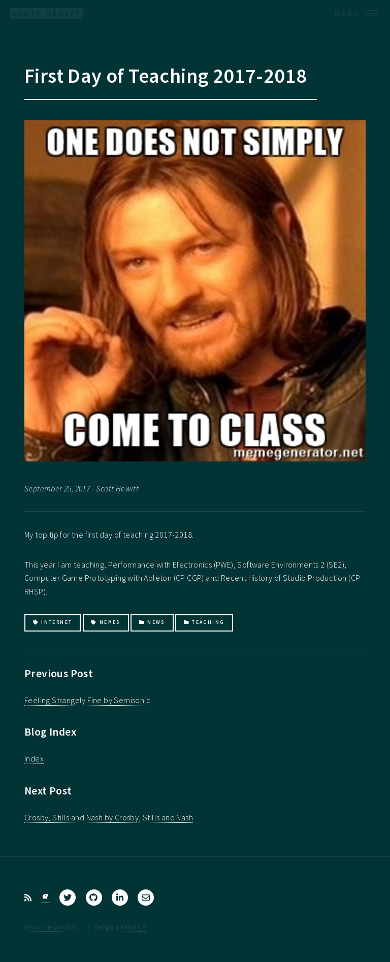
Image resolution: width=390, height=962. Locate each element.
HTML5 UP (131, 927)
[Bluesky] (46, 897)
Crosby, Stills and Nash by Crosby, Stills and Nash (108, 817)
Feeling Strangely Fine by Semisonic (87, 700)
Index (34, 758)
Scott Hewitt (46, 927)
